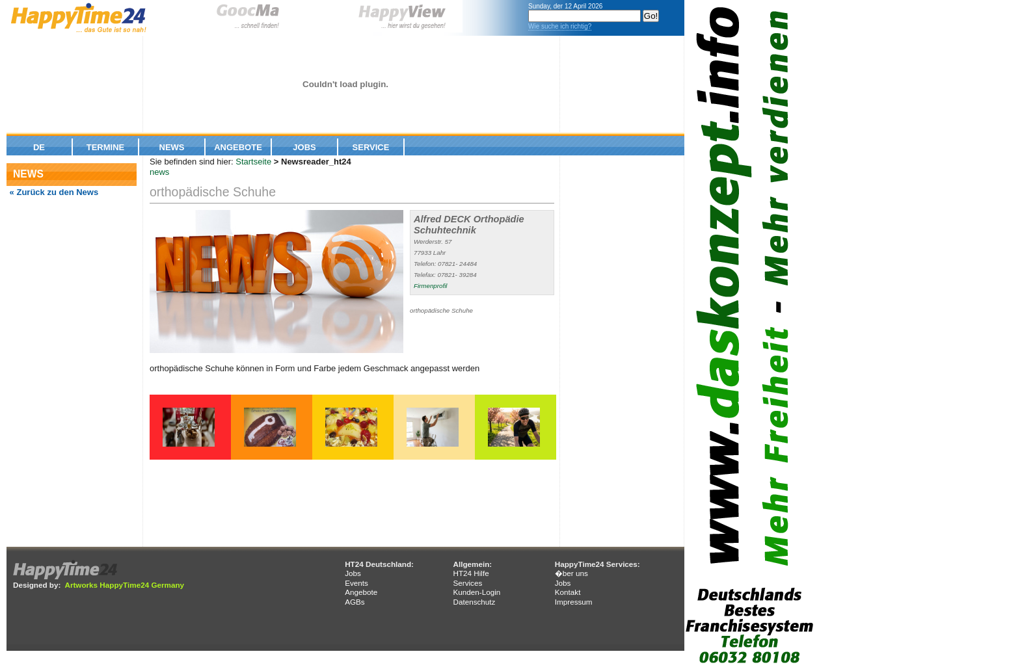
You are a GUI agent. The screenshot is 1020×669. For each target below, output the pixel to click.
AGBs (355, 601)
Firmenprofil (430, 285)
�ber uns (571, 573)
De (39, 147)
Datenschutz (474, 601)
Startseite (253, 161)
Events (356, 583)
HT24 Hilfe (471, 573)
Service (371, 147)
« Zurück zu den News (52, 192)
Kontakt (568, 592)
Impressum (574, 601)
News (172, 147)
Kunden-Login (476, 592)
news (159, 172)
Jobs (304, 147)
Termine (106, 147)
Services (467, 583)
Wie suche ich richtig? (559, 26)
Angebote (238, 147)
